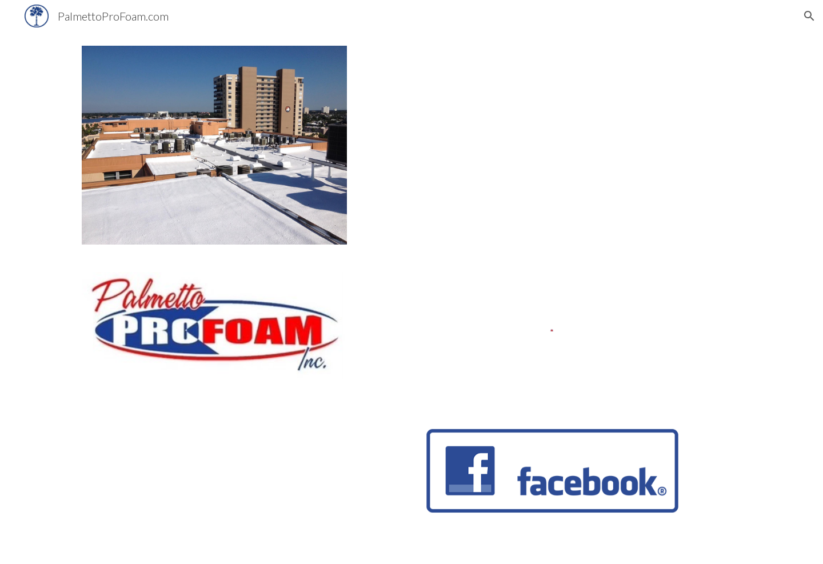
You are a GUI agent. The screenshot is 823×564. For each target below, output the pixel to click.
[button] (809, 16)
